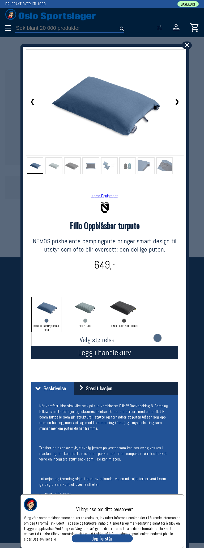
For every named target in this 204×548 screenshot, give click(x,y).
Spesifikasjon (93, 388)
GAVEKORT (188, 4)
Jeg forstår (102, 538)
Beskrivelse (49, 388)
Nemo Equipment (104, 196)
